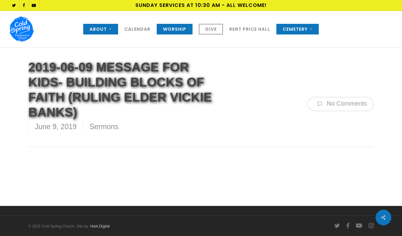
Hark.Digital (100, 226)
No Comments (340, 104)
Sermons (104, 127)
